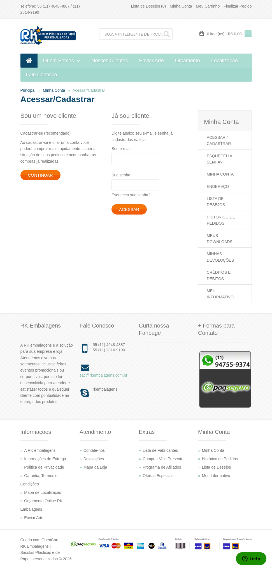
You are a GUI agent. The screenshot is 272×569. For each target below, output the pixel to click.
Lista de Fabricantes (160, 450)
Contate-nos (94, 450)
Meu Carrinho (208, 6)
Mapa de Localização (42, 492)
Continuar (40, 175)
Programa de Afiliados (162, 467)
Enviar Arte (33, 517)
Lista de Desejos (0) (148, 6)
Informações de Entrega (45, 459)
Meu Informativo (216, 475)
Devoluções (93, 459)
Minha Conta (181, 6)
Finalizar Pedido (238, 6)
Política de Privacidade (44, 467)
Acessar (216, 137)
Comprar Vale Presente (163, 459)
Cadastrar (219, 143)
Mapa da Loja (95, 467)
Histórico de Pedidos (220, 459)
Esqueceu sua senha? (130, 195)
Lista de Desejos (216, 467)
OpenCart (50, 540)
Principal (28, 90)
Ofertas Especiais (158, 475)
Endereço (218, 186)
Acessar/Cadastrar (89, 90)
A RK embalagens (39, 450)
